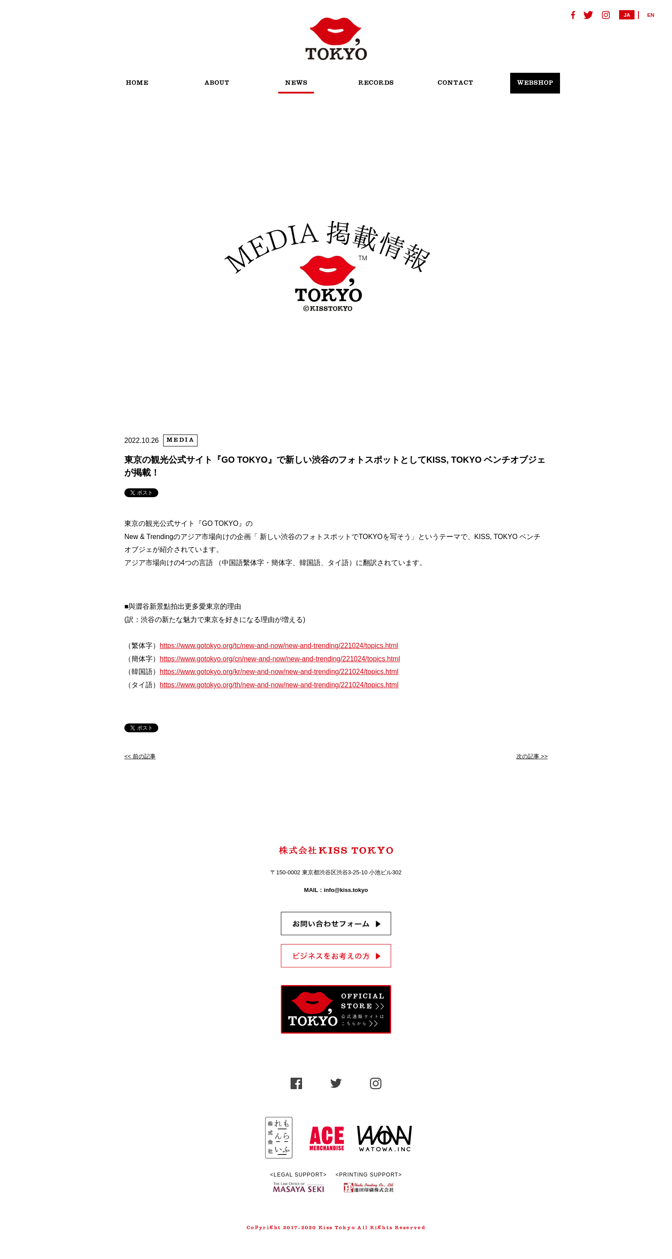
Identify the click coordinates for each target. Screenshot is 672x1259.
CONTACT (455, 83)
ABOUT (216, 83)
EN (650, 15)
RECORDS (376, 83)
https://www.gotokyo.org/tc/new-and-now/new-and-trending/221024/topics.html (279, 645)
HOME (137, 83)
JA (626, 15)
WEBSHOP (535, 83)
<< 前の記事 (140, 756)
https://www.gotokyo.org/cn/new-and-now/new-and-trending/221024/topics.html (280, 659)
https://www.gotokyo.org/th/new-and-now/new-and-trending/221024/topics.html (279, 685)
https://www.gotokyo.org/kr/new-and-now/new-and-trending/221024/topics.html (279, 671)
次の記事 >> (532, 756)
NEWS (296, 83)
